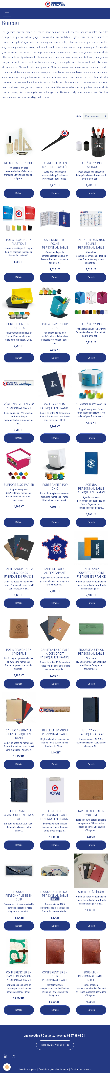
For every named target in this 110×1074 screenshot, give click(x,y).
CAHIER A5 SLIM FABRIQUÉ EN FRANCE (55, 406)
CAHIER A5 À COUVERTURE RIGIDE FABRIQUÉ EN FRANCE (91, 572)
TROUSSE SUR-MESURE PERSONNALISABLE (55, 893)
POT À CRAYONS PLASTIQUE (91, 165)
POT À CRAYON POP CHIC (55, 326)
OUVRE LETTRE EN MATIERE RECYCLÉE (55, 165)
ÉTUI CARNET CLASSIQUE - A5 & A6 (91, 732)
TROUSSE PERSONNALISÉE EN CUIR (18, 895)
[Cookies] (7, 1067)
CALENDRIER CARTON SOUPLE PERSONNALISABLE (91, 243)
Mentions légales (27, 1069)
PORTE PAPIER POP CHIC (55, 486)
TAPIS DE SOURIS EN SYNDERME (91, 813)
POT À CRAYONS (91, 324)
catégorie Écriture (39, 97)
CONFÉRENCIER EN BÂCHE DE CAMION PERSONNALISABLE (19, 976)
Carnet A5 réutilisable (91, 892)
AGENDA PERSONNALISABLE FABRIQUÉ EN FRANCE (91, 488)
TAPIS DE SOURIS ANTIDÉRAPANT (55, 571)
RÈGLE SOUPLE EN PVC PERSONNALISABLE (19, 406)
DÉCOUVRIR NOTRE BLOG (55, 1045)
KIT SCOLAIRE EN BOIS (19, 163)
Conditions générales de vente (53, 1069)
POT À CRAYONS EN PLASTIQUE (19, 242)
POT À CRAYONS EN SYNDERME (19, 651)
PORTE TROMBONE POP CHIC (18, 326)
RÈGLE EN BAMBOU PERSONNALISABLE (55, 732)
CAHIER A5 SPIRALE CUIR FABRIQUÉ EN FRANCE (19, 734)
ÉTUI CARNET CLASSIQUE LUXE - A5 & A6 (19, 815)
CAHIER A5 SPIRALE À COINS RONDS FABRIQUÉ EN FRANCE (18, 572)
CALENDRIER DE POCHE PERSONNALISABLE (55, 243)
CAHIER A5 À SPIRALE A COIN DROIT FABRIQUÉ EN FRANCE (55, 653)
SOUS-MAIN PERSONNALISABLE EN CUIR (91, 976)
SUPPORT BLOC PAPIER (91, 404)
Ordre (78, 116)
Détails (19, 193)
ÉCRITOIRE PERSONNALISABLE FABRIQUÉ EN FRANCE (55, 815)
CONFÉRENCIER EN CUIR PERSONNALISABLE (55, 976)
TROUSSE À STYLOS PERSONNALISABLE (91, 651)
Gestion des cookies (81, 1069)
